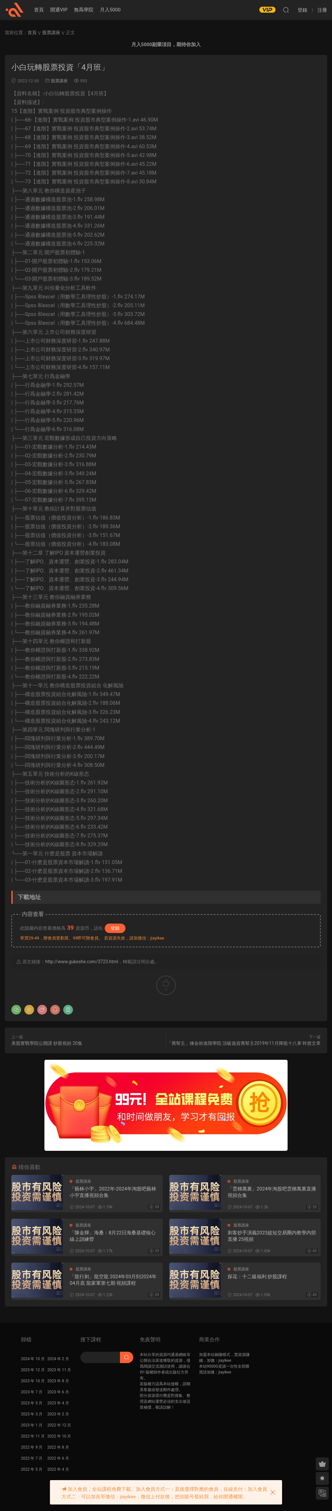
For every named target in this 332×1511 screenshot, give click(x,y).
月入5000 (110, 10)
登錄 (115, 928)
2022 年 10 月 (59, 1436)
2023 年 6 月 (58, 1392)
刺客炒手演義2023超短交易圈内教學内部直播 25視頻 (272, 1236)
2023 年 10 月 (33, 1381)
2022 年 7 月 (32, 1458)
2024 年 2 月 (58, 1359)
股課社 (14, 10)
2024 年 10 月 (33, 1359)
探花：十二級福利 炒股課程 (257, 1277)
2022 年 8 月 (58, 1447)
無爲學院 (83, 10)
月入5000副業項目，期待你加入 (166, 44)
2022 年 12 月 (59, 1425)
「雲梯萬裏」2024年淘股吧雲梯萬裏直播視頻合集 (272, 1192)
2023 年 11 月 (59, 1370)
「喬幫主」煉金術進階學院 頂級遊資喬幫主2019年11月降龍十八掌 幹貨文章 (244, 1043)
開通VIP (58, 10)
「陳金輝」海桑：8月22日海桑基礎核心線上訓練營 (113, 1236)
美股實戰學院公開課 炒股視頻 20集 (46, 1043)
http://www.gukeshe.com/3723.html (81, 961)
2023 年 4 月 (58, 1403)
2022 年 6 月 (58, 1458)
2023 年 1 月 (32, 1425)
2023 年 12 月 (33, 1370)
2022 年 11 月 (33, 1436)
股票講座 (59, 80)
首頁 (39, 10)
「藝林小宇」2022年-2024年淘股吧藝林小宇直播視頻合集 (113, 1192)
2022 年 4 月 (58, 1469)
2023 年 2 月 (58, 1414)
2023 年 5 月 (32, 1403)
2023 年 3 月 (32, 1414)
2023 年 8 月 (58, 1381)
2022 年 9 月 (32, 1447)
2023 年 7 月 (32, 1392)
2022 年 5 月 (32, 1469)
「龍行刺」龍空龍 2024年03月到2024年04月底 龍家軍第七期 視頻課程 (113, 1280)
